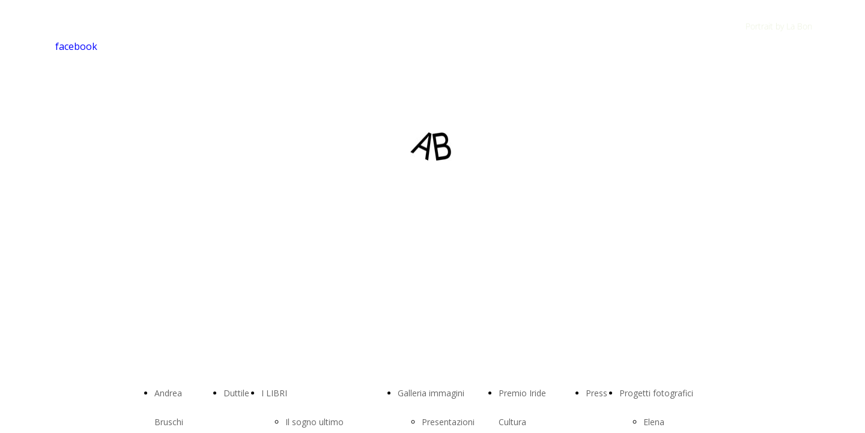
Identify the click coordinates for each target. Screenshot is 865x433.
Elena (653, 422)
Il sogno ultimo (314, 422)
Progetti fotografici (656, 393)
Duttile (236, 393)
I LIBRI (274, 393)
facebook (76, 46)
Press (596, 393)
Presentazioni (448, 422)
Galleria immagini (431, 393)
